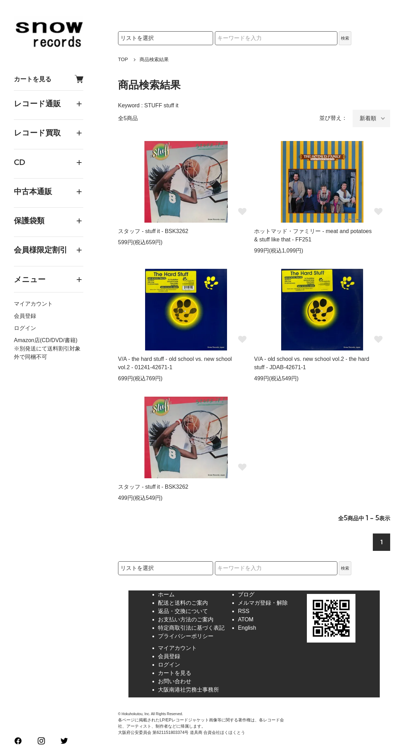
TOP (123, 59)
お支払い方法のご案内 (185, 619)
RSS (243, 611)
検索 (345, 38)
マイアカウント (33, 304)
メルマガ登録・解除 (263, 603)
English (247, 628)
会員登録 (25, 316)
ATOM (245, 619)
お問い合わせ (174, 681)
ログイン (25, 328)
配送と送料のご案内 (183, 603)
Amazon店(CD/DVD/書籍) (45, 340)
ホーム (166, 594)
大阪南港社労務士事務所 (188, 690)
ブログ (246, 594)
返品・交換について (183, 611)
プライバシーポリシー (185, 636)
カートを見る (48, 79)
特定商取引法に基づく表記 (191, 628)
